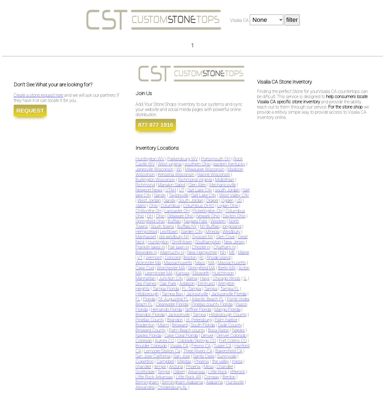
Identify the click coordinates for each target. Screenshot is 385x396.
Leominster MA (159, 273)
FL (138, 299)
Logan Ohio (227, 205)
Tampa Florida (166, 288)
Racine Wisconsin (213, 174)
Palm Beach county (187, 330)
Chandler (224, 366)
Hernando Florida (166, 309)
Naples (238, 330)
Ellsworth (200, 273)
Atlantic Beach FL (208, 299)
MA (211, 262)
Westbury (231, 231)
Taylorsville (178, 195)
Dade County (230, 325)
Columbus (170, 205)
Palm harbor (226, 319)
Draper (212, 200)
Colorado (144, 340)
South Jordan (191, 200)
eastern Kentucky (229, 164)
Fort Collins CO (233, 340)
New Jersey (234, 242)
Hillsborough (147, 294)
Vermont (154, 257)
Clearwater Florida (172, 304)
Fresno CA (201, 345)
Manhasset (146, 236)
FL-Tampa (191, 288)
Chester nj (201, 247)
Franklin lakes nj (150, 247)
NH (223, 252)
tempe (160, 366)
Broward (180, 325)
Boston (190, 257)
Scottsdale (145, 371)
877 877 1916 (155, 125)
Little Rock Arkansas (154, 377)
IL (245, 278)
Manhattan (146, 278)
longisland (231, 226)
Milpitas (184, 361)
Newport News (149, 190)
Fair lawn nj (178, 247)
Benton (229, 377)
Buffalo (174, 221)
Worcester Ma (148, 262)
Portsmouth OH (215, 159)
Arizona (176, 366)
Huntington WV (150, 159)
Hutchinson (223, 273)
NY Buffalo (209, 226)
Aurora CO (164, 340)
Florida (149, 299)
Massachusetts (178, 262)
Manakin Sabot (171, 184)
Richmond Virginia (195, 179)
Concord (173, 257)
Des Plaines (146, 283)
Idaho (141, 205)
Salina (191, 278)
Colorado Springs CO (196, 340)
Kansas (183, 273)
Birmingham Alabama (182, 382)
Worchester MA (171, 268)
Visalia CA (179, 345)
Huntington (158, 242)
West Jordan (149, 200)
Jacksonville (197, 294)
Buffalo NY (187, 226)
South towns (162, 226)
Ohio (153, 205)
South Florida (203, 325)
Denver (207, 335)
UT (181, 190)
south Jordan (227, 190)
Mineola (212, 231)
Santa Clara (203, 356)
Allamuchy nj (172, 252)
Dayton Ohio (234, 216)
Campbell (165, 361)
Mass (200, 262)
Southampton (208, 242)
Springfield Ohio (150, 221)
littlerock (237, 371)
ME (232, 252)
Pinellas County (150, 319)
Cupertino (145, 361)
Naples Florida (148, 335)
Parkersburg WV (182, 159)
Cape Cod (145, 268)
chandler (143, 366)
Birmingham (147, 382)
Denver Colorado (231, 335)
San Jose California (153, 356)
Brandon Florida (150, 314)
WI (179, 169)
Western (218, 221)
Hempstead (146, 231)
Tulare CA (222, 345)
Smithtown (182, 242)
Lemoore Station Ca (162, 351)
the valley (220, 361)
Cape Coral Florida (181, 335)
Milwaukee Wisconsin (204, 169)
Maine (243, 252)
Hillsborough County (228, 314)
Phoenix (201, 361)
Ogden (227, 200)
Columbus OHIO (198, 205)
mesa (237, 361)
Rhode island (218, 257)
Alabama (214, 382)
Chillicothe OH (148, 210)
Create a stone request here (38, 95)
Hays (205, 278)
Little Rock (217, 371)
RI (202, 257)
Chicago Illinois (226, 278)
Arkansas (196, 371)
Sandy (160, 195)
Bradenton (145, 325)
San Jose (181, 356)
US (239, 200)
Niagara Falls (195, 221)
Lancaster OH (177, 210)
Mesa (208, 366)
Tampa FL (229, 288)
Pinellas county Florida (212, 304)
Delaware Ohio (180, 216)
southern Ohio (197, 164)
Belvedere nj (146, 252)
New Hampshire (202, 252)
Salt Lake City (199, 190)
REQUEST (30, 110)
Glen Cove (225, 236)
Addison (187, 283)
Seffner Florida (198, 309)
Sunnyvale (226, 356)
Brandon (175, 319)
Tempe (164, 371)
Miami (163, 325)
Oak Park (168, 283)
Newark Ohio (208, 216)
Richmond (145, 184)
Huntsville (235, 382)
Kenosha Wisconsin (176, 174)
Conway (211, 377)
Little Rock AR (188, 377)
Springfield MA (201, 268)
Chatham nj (224, 247)
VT (140, 257)
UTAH (171, 190)
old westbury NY (174, 236)
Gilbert (179, 371)
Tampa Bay (173, 294)
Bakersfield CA (228, 351)
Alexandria (145, 387)
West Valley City (234, 195)
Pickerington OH (207, 210)
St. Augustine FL (173, 299)
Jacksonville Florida (228, 294)
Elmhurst (206, 283)
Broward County (151, 330)
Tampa (210, 288)
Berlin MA (227, 268)
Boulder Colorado (151, 345)
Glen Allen (197, 184)
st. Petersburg (199, 319)
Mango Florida (227, 309)
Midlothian (224, 179)
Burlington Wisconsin (155, 179)
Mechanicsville (222, 184)
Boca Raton (218, 330)
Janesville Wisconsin (154, 169)
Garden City (192, 231)
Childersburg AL (172, 387)
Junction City (171, 278)
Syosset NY (202, 236)
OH (150, 216)
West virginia (170, 164)
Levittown (169, 231)
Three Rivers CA (197, 351)
